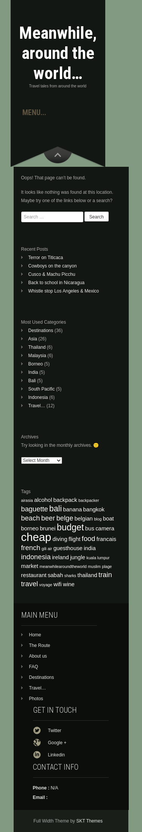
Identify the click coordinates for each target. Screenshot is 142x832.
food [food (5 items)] (88, 539)
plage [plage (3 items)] (107, 566)
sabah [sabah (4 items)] (55, 575)
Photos (36, 698)
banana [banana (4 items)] (72, 509)
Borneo (35, 364)
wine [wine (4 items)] (69, 584)
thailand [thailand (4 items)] (87, 575)
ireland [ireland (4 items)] (60, 557)
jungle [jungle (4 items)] (77, 557)
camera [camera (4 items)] (104, 528)
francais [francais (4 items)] (106, 539)
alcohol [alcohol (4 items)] (43, 500)
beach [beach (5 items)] (30, 518)
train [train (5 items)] (105, 575)
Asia (32, 339)
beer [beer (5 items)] (48, 518)
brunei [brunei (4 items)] (47, 528)
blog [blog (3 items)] (97, 519)
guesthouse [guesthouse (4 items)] (68, 548)
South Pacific (41, 389)
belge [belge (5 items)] (64, 518)
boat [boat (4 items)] (108, 519)
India (33, 372)
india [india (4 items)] (89, 548)
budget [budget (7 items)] (70, 527)
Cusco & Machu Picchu (51, 274)
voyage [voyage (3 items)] (45, 584)
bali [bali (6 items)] (55, 508)
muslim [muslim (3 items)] (94, 566)
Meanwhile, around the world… (58, 53)
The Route (39, 645)
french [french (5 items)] (31, 548)
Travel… (36, 405)
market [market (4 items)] (30, 566)
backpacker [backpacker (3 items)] (88, 500)
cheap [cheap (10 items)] (36, 537)
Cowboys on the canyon (52, 266)
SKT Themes (89, 821)
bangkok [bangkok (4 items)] (94, 509)
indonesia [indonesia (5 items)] (36, 557)
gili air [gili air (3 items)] (47, 548)
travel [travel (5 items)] (29, 584)
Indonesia (38, 397)
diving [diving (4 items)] (60, 539)
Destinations (40, 330)
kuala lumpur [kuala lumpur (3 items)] (97, 557)
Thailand (37, 347)
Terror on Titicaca (45, 257)
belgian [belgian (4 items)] (84, 519)
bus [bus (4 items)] (89, 528)
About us (38, 656)
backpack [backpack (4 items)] (65, 500)
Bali (32, 380)
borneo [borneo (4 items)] (30, 528)
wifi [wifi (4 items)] (57, 584)
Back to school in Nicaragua (56, 282)
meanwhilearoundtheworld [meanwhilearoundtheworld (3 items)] (62, 566)
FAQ (33, 666)
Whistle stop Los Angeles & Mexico (63, 291)
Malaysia (37, 355)
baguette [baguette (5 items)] (34, 509)
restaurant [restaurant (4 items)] (34, 575)
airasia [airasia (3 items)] (27, 500)
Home (35, 634)
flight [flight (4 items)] (74, 539)
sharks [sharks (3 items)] (70, 575)
